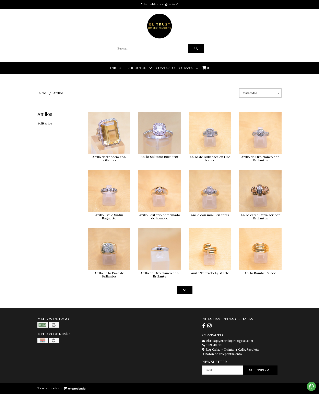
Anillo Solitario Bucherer (159, 157)
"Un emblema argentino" (159, 4)
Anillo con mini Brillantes (210, 215)
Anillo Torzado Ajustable (210, 273)
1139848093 (212, 345)
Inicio (115, 68)
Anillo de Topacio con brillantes (109, 158)
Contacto (165, 68)
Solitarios (44, 123)
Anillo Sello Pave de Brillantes (109, 274)
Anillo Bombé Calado (260, 273)
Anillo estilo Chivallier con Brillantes (260, 216)
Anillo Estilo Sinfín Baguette (109, 216)
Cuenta (188, 68)
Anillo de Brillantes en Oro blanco (210, 158)
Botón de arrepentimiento (222, 354)
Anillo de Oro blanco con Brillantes (260, 158)
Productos (138, 68)
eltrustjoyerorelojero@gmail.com (227, 341)
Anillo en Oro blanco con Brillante (159, 274)
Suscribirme (260, 370)
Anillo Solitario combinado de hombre (159, 216)
